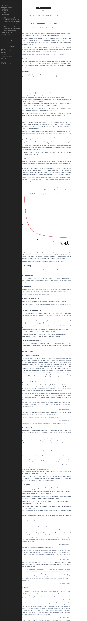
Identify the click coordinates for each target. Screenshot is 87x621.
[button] (3, 616)
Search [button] (67, 14)
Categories (46, 14)
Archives (54, 14)
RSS (61, 14)
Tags (50, 14)
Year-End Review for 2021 (6, 63)
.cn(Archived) (10, 42)
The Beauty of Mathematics (6, 55)
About (58, 14)
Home (41, 14)
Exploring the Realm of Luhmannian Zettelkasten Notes (8, 51)
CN (64, 14)
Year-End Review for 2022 (6, 59)
